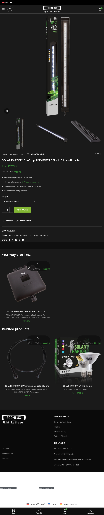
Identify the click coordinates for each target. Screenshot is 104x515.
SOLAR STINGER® (11, 318)
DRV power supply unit (31, 182)
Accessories (24, 318)
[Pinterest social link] (16, 240)
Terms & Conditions (62, 422)
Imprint (57, 427)
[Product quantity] (7, 210)
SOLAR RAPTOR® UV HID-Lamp (77, 386)
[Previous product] (95, 154)
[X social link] (12, 240)
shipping (17, 171)
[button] (29, 268)
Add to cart (23, 210)
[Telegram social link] (23, 240)
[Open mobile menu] (3, 9)
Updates (5, 458)
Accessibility (7, 453)
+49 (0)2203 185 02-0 (67, 448)
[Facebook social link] (9, 240)
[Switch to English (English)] (52, 504)
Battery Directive (61, 436)
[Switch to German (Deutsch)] (35, 504)
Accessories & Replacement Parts (34, 315)
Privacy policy (60, 431)
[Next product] (100, 154)
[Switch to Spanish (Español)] (68, 504)
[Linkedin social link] (19, 240)
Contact (5, 448)
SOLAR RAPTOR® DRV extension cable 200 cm (27, 386)
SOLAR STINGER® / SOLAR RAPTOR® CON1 (26, 311)
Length (5, 196)
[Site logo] (52, 9)
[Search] (10, 9)
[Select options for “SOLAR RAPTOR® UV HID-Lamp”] (79, 342)
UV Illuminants (84, 389)
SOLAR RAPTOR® (16, 154)
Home (4, 154)
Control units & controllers (39, 318)
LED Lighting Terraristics (35, 154)
